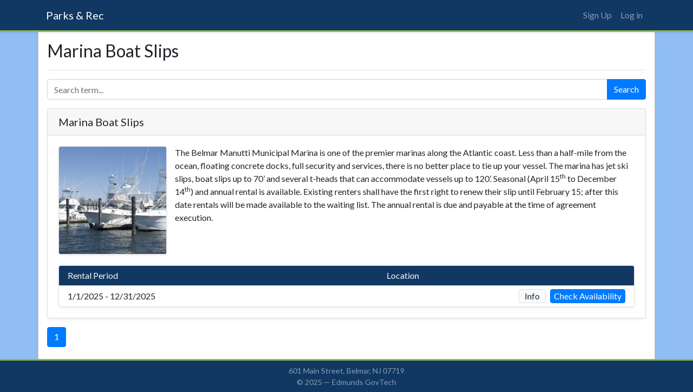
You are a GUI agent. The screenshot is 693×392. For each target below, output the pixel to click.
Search (626, 89)
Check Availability (588, 296)
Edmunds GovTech (364, 382)
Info (532, 296)
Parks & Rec (75, 15)
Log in (631, 15)
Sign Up (597, 15)
